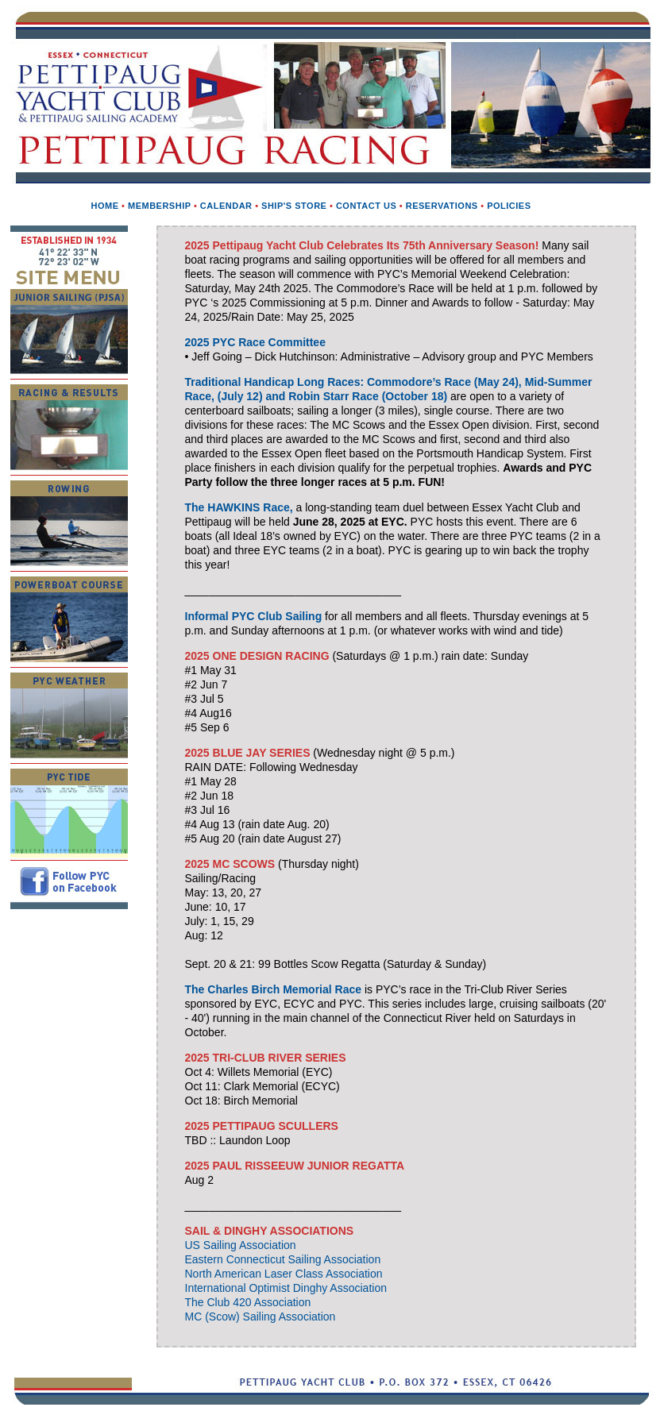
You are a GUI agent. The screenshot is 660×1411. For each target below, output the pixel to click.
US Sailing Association (240, 1245)
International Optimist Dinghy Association (286, 1288)
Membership (159, 205)
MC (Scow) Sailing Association (260, 1316)
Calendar (226, 205)
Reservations (442, 205)
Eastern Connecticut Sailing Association (283, 1259)
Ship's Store (293, 205)
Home (104, 205)
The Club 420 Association (248, 1302)
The (273, 989)
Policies (509, 205)
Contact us (366, 205)
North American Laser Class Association (284, 1273)
